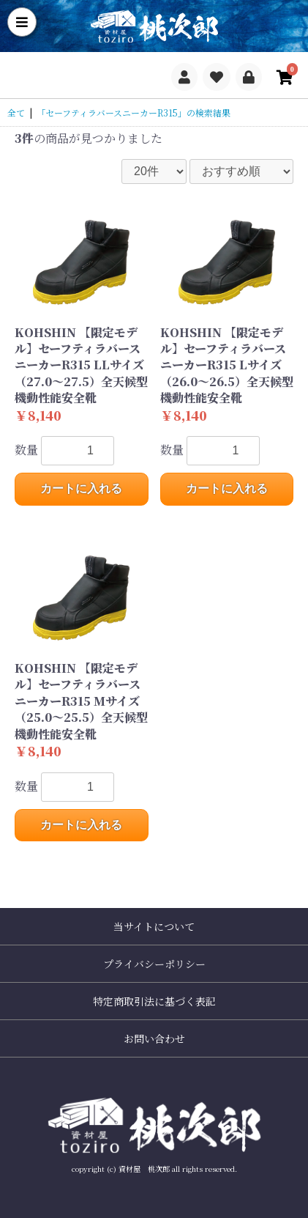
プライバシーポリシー (154, 963)
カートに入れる (81, 488)
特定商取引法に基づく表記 (154, 1001)
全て (16, 112)
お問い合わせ (154, 1038)
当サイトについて (154, 926)
